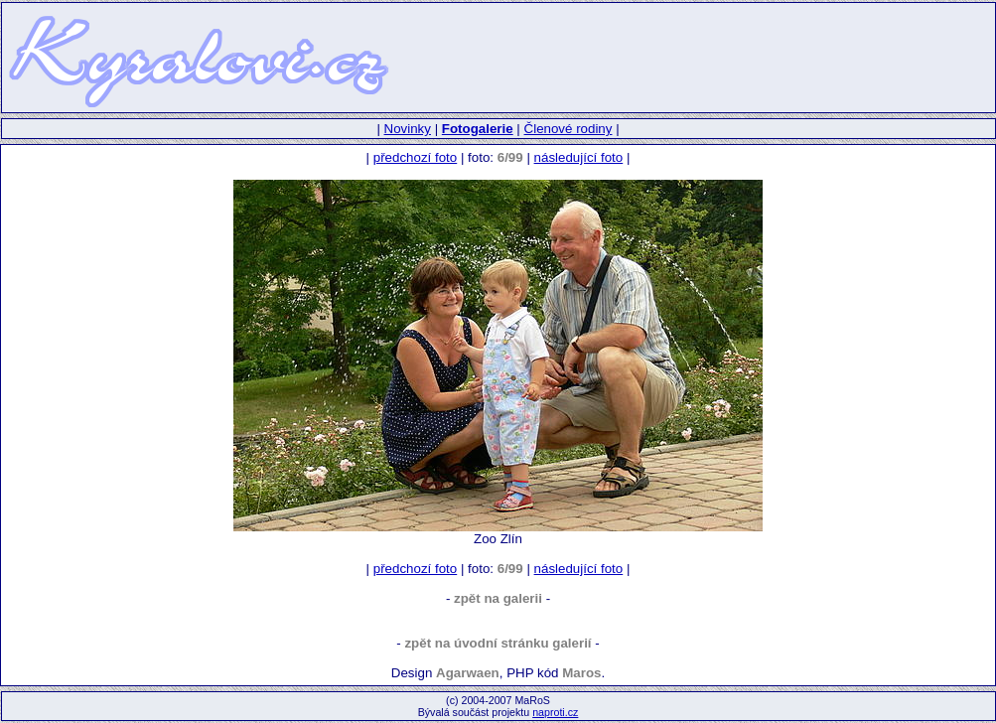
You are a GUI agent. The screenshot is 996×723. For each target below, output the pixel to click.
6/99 (510, 157)
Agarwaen (467, 672)
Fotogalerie (477, 128)
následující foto (579, 157)
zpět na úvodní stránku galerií (497, 643)
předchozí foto (415, 157)
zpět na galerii (498, 598)
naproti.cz (555, 712)
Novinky (407, 128)
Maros (581, 672)
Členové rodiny (568, 128)
